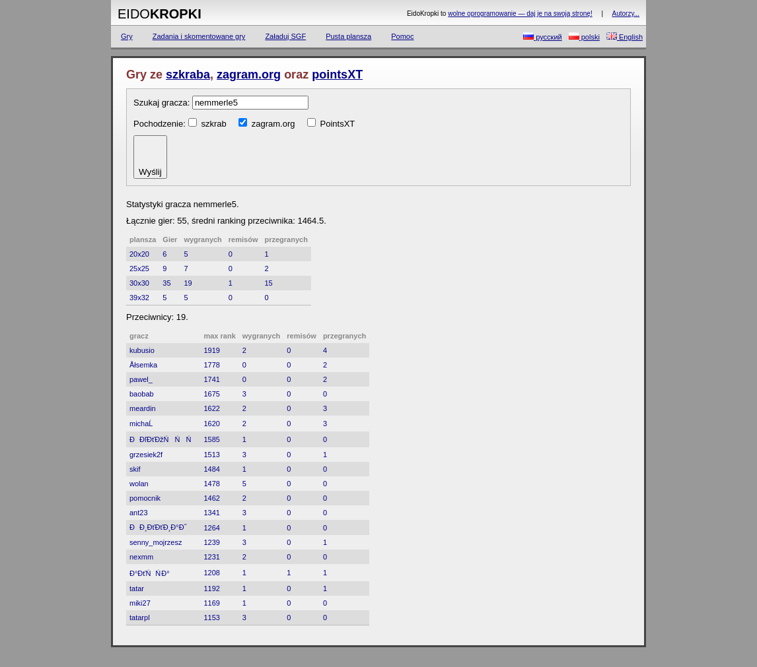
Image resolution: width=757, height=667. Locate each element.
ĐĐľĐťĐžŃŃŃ (163, 439)
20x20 (139, 254)
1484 (211, 469)
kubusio (142, 350)
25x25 (139, 268)
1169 (211, 603)
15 (268, 283)
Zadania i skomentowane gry (199, 36)
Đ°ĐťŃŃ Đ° (149, 573)
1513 (211, 455)
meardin (142, 408)
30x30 (139, 283)
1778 (211, 365)
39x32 (139, 298)
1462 (211, 498)
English (624, 36)
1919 (211, 350)
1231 (211, 557)
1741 (211, 379)
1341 (211, 513)
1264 (211, 528)
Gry (127, 36)
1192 (211, 588)
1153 (211, 617)
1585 (211, 439)
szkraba (188, 74)
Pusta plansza (348, 36)
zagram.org (249, 74)
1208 (211, 573)
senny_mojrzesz (155, 542)
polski (584, 36)
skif (135, 469)
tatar (136, 588)
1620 (211, 424)
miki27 (140, 603)
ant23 (138, 513)
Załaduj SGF (285, 36)
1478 (211, 484)
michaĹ (144, 424)
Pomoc (402, 36)
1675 (211, 394)
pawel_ (141, 379)
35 (166, 283)
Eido (159, 14)
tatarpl (139, 617)
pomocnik (145, 498)
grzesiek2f (145, 455)
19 (188, 283)
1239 (211, 542)
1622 (211, 408)
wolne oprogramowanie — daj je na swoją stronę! (520, 13)
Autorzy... (626, 13)
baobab (141, 394)
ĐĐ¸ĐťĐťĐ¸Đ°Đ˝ (157, 527)
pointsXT (337, 74)
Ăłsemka (143, 365)
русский (542, 36)
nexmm (141, 557)
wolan (139, 484)
